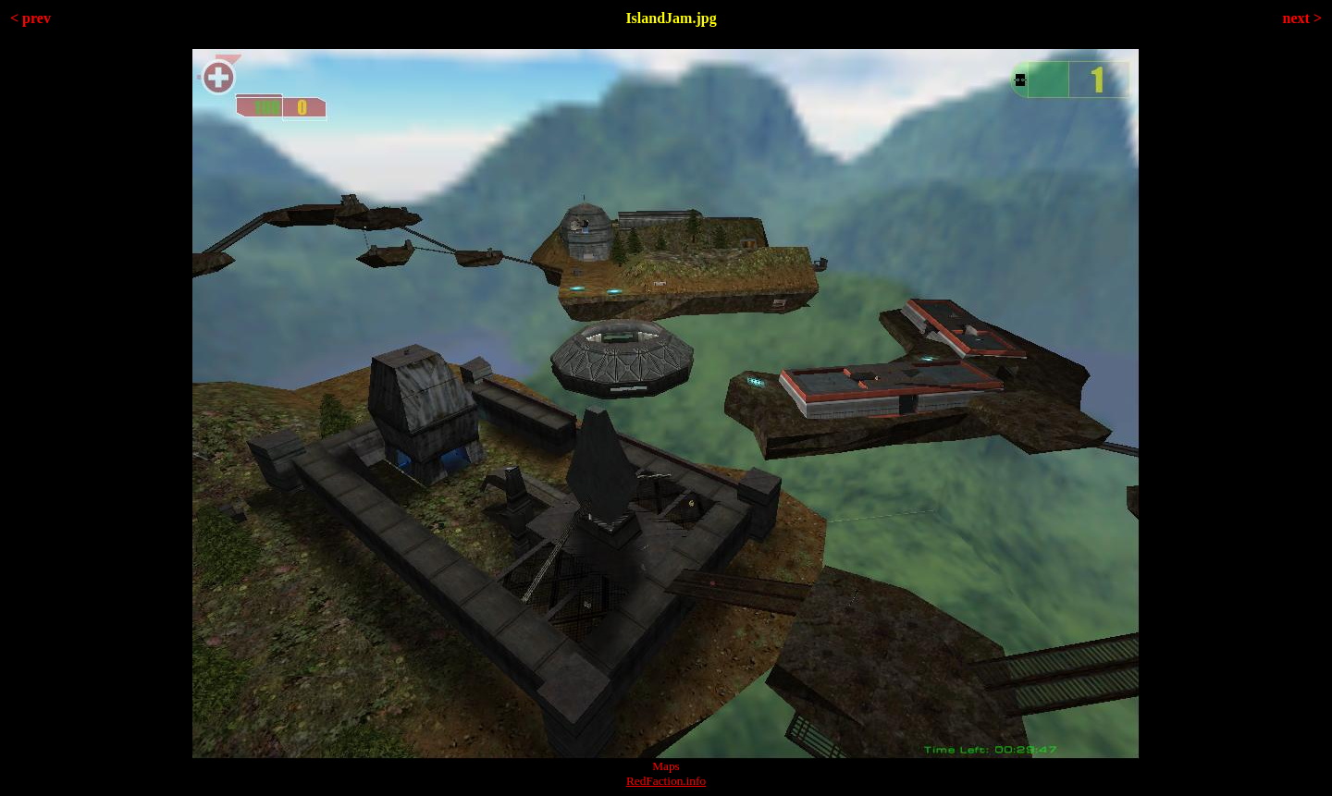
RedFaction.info (666, 781)
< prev (30, 18)
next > (1302, 18)
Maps (666, 766)
